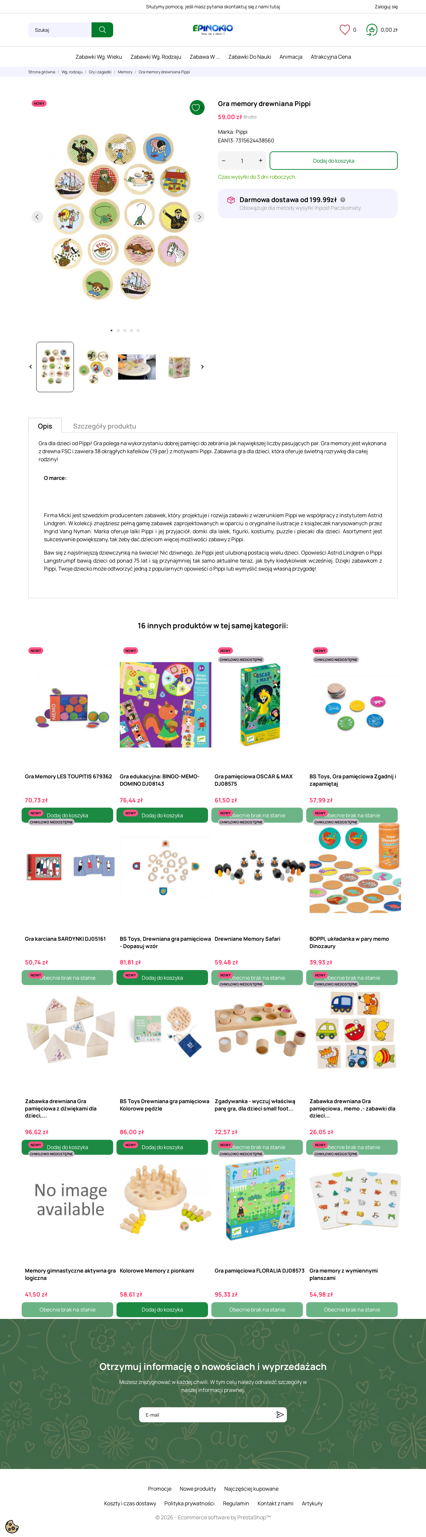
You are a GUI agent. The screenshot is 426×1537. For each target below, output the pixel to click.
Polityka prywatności (189, 1503)
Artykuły (312, 1503)
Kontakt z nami (276, 1503)
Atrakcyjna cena (331, 56)
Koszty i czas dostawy (130, 1503)
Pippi (242, 131)
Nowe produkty (198, 1488)
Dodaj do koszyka (333, 160)
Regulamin (236, 1503)
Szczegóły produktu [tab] (104, 426)
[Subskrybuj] (280, 1414)
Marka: (226, 131)
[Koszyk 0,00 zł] (382, 29)
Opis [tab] (45, 426)
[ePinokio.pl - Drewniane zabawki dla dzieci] (213, 30)
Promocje (159, 1488)
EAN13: (226, 140)
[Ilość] (242, 160)
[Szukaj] (60, 29)
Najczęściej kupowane (251, 1488)
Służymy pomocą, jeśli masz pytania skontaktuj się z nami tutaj (213, 6)
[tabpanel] (118, 217)
